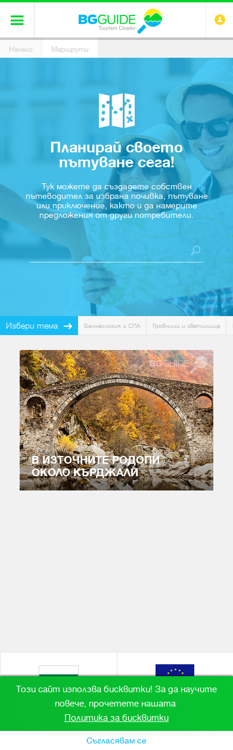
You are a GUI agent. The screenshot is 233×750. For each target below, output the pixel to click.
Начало (21, 49)
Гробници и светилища (186, 326)
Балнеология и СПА (112, 326)
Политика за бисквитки (116, 717)
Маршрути (70, 49)
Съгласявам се (116, 740)
